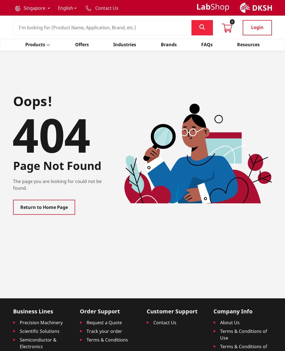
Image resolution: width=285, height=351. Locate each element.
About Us (230, 323)
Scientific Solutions (40, 331)
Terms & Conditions (107, 340)
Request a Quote (104, 323)
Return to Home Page (44, 207)
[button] (32, 8)
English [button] (65, 8)
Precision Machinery (41, 323)
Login (257, 27)
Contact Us (164, 323)
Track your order (104, 331)
